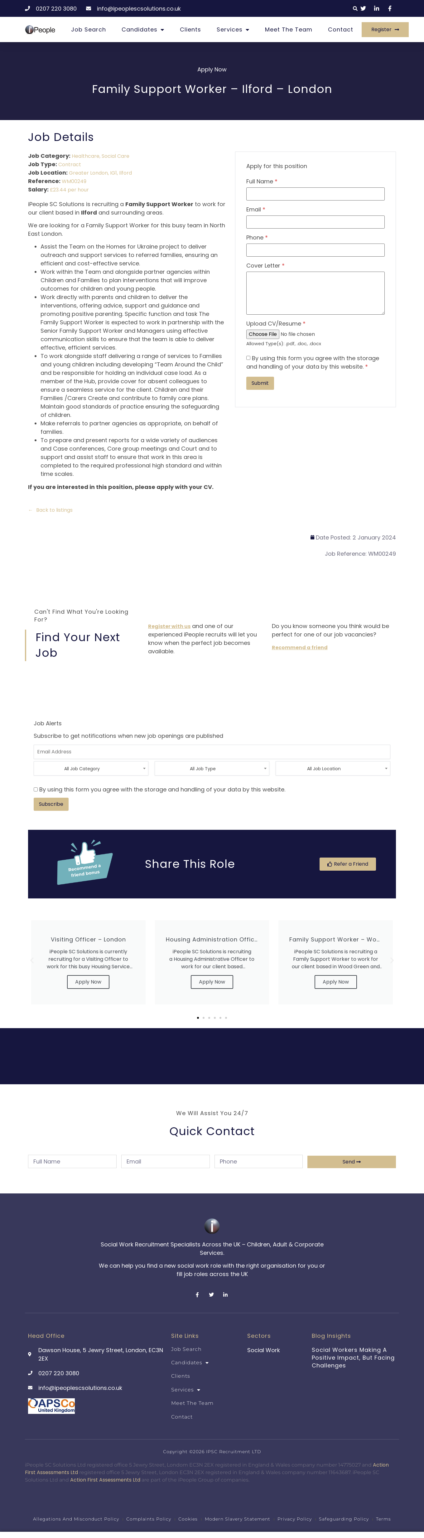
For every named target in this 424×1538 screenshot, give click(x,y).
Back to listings (54, 510)
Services (233, 30)
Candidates (143, 30)
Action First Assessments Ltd (105, 1479)
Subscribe (51, 804)
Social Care (115, 156)
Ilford (125, 173)
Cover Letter (265, 265)
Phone (257, 237)
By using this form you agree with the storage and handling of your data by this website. (312, 362)
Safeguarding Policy (344, 1519)
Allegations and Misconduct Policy (76, 1519)
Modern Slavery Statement (237, 1519)
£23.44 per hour (69, 189)
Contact (340, 29)
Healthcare (85, 156)
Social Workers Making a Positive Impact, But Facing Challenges (353, 1357)
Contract (69, 164)
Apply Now (88, 981)
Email (255, 209)
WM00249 (74, 181)
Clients (190, 29)
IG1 (113, 173)
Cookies (188, 1519)
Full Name (261, 181)
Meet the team (288, 29)
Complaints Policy (148, 1519)
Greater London (88, 173)
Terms (383, 1519)
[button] (355, 8)
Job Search (88, 29)
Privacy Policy (294, 1519)
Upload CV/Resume (276, 323)
